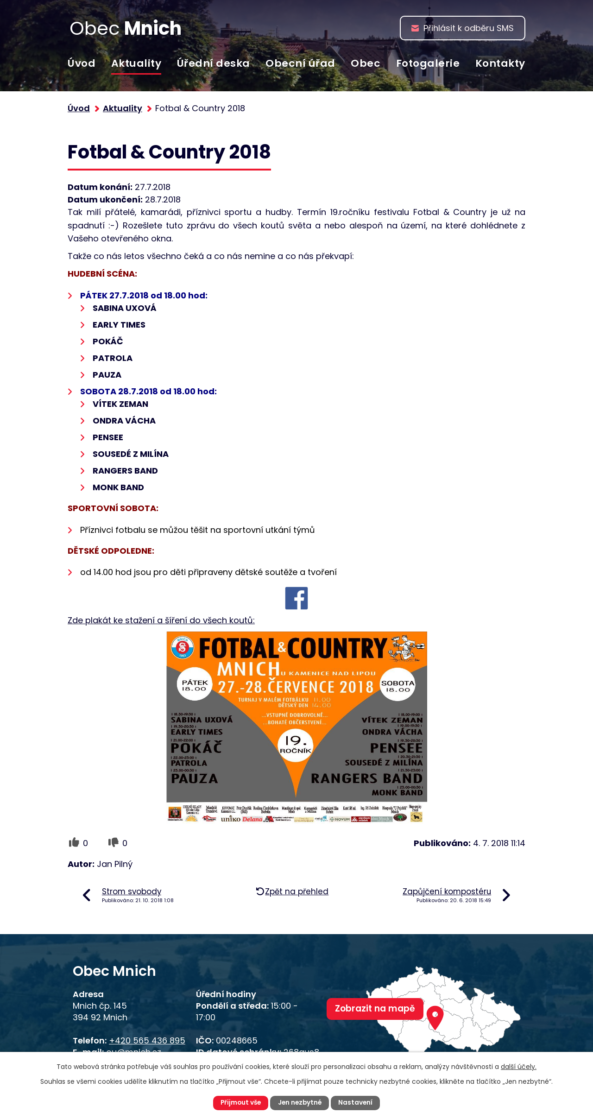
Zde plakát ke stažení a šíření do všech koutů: (161, 620)
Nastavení (357, 1102)
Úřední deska (213, 63)
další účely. (518, 1066)
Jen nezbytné (300, 1102)
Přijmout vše (240, 1102)
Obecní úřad (300, 63)
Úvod (81, 63)
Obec (365, 63)
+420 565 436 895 (147, 1040)
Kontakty (500, 63)
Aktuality (136, 63)
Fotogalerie (428, 63)
